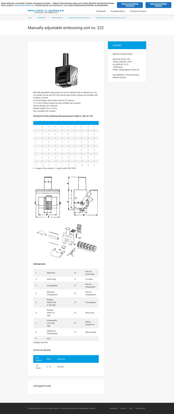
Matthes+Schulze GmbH (46, 11)
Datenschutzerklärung (24, 5)
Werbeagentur (84, 408)
